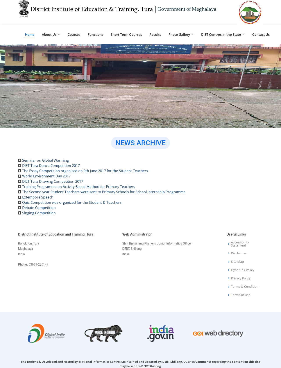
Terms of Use (240, 295)
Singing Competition (39, 213)
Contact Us (261, 34)
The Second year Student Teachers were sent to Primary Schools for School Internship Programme (104, 191)
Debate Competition (39, 207)
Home (29, 34)
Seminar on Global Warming (45, 160)
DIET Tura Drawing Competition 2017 (52, 181)
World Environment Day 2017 (46, 176)
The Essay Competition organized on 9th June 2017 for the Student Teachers (85, 170)
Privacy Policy (241, 278)
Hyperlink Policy (242, 270)
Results (155, 34)
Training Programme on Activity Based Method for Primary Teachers (78, 186)
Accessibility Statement (240, 244)
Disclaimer (239, 253)
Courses (74, 34)
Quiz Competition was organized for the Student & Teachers (72, 202)
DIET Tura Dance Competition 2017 (51, 165)
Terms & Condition (244, 286)
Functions (95, 34)
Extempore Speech (37, 197)
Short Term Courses (126, 34)
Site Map (237, 261)
